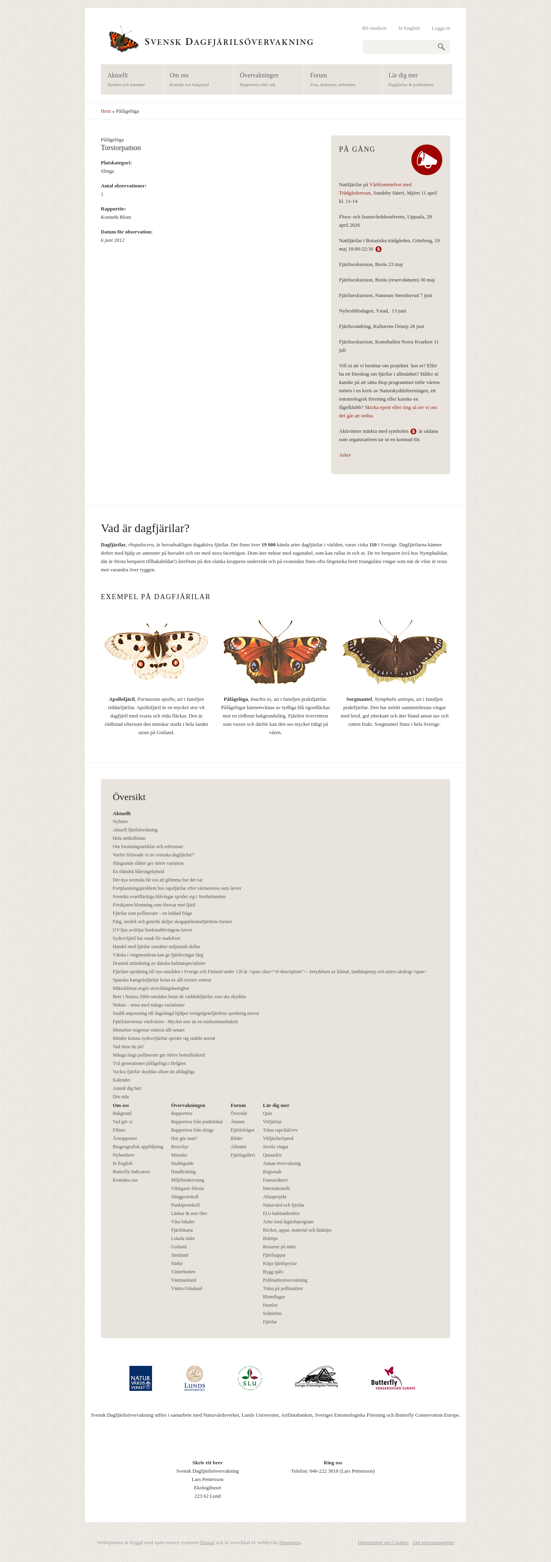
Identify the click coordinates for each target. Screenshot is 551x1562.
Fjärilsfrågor (242, 1130)
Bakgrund (122, 1113)
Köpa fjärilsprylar (280, 1263)
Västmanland (183, 1280)
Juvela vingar (275, 1146)
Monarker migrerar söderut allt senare (149, 1030)
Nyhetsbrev (124, 1155)
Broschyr (180, 1146)
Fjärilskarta (182, 1230)
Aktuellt (129, 80)
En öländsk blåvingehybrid (138, 871)
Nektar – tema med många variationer (149, 1005)
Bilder (237, 1138)
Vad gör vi (123, 1121)
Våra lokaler (183, 1222)
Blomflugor (274, 1297)
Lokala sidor (183, 1238)
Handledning (183, 1171)
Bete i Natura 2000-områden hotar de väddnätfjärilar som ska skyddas (179, 996)
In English (409, 28)
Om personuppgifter (433, 1542)
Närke (177, 1263)
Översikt (239, 1113)
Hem (106, 111)
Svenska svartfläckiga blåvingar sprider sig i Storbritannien (169, 896)
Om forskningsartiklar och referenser (148, 846)
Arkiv (345, 455)
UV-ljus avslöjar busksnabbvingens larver (153, 930)
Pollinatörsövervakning (285, 1280)
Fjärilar (270, 1322)
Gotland (179, 1247)
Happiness (290, 1542)
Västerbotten (183, 1272)
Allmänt (238, 1146)
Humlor (270, 1305)
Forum (340, 80)
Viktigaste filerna (187, 1188)
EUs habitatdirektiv (281, 1213)
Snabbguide (182, 1163)
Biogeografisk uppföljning (138, 1146)
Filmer (119, 1130)
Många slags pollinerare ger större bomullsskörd (159, 1055)
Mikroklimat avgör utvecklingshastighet (151, 988)
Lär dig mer (414, 80)
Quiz (267, 1113)
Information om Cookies (383, 1542)
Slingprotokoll (184, 1196)
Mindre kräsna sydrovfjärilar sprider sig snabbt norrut (164, 1038)
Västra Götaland (186, 1288)
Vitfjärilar (272, 1121)
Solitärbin (272, 1313)
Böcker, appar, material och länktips (297, 1230)
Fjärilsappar (274, 1255)
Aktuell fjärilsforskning (135, 830)
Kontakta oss (125, 1180)
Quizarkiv (272, 1155)
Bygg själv (273, 1272)
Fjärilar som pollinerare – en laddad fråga (152, 913)
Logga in (441, 28)
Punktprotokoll (185, 1205)
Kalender (121, 1080)
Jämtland (179, 1255)
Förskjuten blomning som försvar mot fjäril (154, 905)
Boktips (270, 1238)
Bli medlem (374, 28)
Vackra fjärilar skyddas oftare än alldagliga (154, 1071)
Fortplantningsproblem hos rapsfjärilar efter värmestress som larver (177, 888)
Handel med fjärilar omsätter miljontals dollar (156, 946)
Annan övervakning (282, 1163)
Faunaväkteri (275, 1180)
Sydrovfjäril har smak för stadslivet (146, 938)
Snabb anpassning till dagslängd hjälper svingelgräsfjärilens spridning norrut (186, 1013)
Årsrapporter (125, 1138)
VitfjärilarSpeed (278, 1138)
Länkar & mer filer (189, 1213)
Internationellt (276, 1188)
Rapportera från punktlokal (197, 1121)
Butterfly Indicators (131, 1171)
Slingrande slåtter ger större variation (148, 863)
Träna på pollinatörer (283, 1288)
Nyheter (120, 821)
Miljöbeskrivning (187, 1180)
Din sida (121, 1096)
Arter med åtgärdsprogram (288, 1222)
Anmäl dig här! (127, 1088)
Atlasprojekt (274, 1196)
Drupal (207, 1542)
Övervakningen (266, 80)
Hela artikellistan (129, 838)
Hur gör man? (184, 1138)
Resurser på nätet (279, 1247)
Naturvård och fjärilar (283, 1205)
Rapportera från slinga (192, 1130)
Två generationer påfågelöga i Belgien (149, 1063)
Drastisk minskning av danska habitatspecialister (159, 963)
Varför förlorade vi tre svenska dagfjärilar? (153, 855)
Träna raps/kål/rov (280, 1130)
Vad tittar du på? (128, 1046)
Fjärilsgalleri (243, 1155)
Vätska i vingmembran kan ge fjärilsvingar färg (158, 955)
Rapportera (181, 1113)
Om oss (196, 80)
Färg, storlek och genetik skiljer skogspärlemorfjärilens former (172, 921)
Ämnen (238, 1121)
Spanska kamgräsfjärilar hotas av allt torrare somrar (162, 980)
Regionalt (272, 1171)
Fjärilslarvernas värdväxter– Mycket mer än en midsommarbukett (175, 1021)
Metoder (179, 1155)
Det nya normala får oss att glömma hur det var (158, 880)
